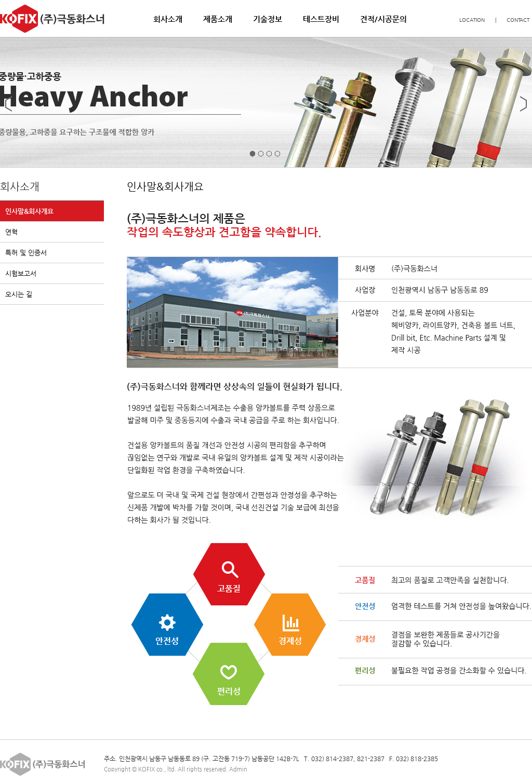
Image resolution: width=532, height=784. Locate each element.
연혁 (11, 232)
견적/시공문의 (383, 19)
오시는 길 (18, 294)
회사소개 (167, 19)
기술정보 (267, 19)
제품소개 (217, 19)
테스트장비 (321, 19)
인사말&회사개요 (29, 211)
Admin (238, 769)
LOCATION (472, 20)
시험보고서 (20, 273)
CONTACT (518, 20)
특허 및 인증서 (26, 252)
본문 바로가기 (0, 0)
